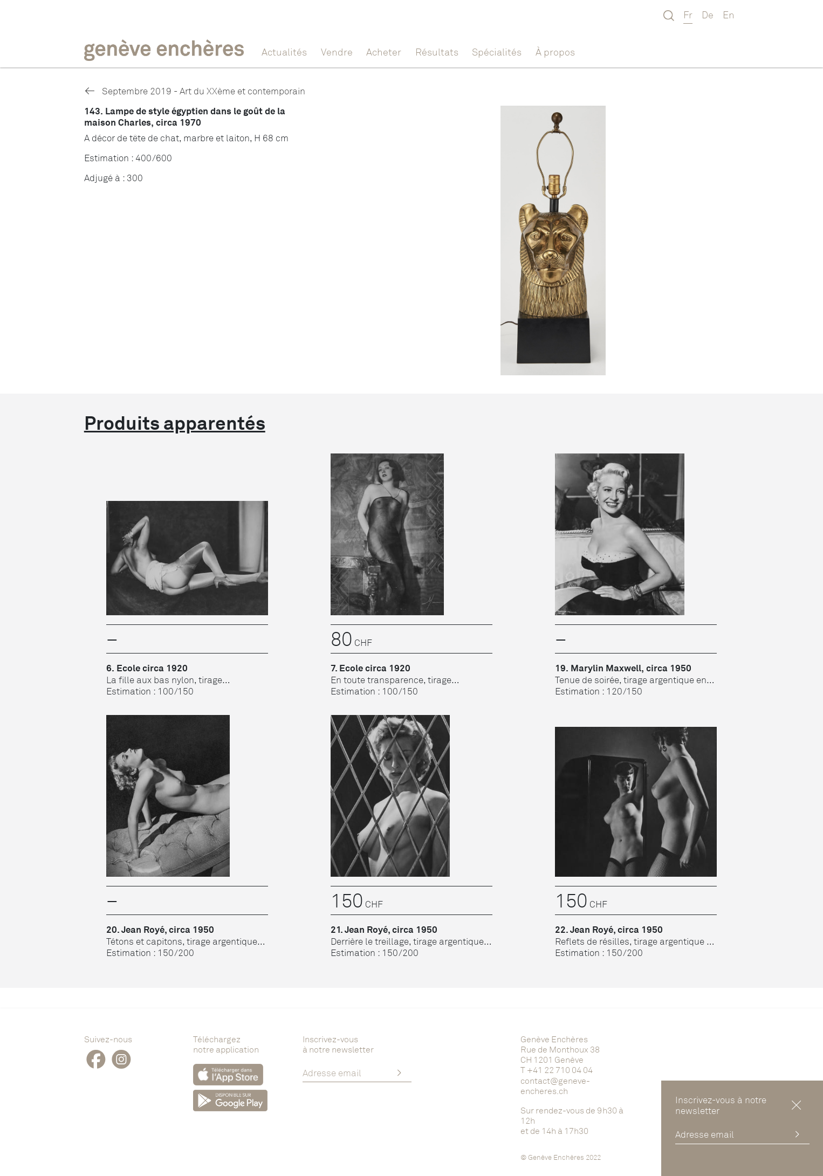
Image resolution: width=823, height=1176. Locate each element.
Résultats (436, 52)
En (729, 14)
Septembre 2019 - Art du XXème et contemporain (194, 91)
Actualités (284, 52)
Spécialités (497, 52)
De (708, 14)
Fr (687, 14)
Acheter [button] (383, 52)
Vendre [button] (337, 52)
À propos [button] (555, 52)
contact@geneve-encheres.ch (555, 1085)
